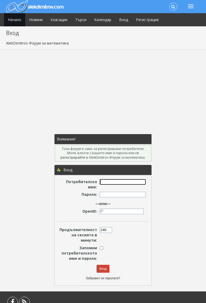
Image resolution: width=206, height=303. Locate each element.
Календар (102, 19)
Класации (59, 19)
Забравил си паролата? (103, 278)
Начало (14, 19)
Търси (80, 19)
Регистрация (147, 19)
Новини (36, 19)
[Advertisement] (103, 92)
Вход (123, 19)
